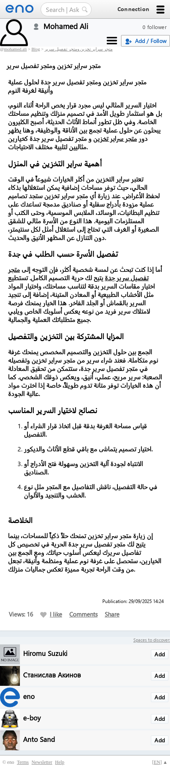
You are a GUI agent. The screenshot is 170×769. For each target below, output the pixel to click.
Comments (83, 614)
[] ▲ (160, 762)
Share (112, 614)
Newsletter (41, 762)
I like (51, 614)
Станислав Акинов (52, 674)
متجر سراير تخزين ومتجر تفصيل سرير (79, 49)
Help (59, 762)
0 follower (155, 26)
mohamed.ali (15, 49)
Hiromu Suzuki (45, 653)
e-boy (32, 717)
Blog (35, 49)
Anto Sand (39, 739)
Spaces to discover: (151, 640)
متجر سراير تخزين (115, 138)
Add (159, 654)
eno (29, 696)
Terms (23, 762)
